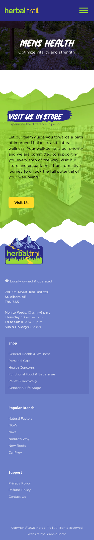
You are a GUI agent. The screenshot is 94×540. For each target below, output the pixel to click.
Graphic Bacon (56, 533)
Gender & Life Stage (25, 387)
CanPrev (15, 452)
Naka (12, 432)
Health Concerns (22, 367)
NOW (13, 425)
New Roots (17, 445)
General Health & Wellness (29, 354)
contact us (17, 496)
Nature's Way (19, 438)
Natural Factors (20, 418)
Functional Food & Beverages (32, 374)
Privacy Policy (20, 483)
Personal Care (19, 360)
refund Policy (20, 490)
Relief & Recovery (23, 381)
